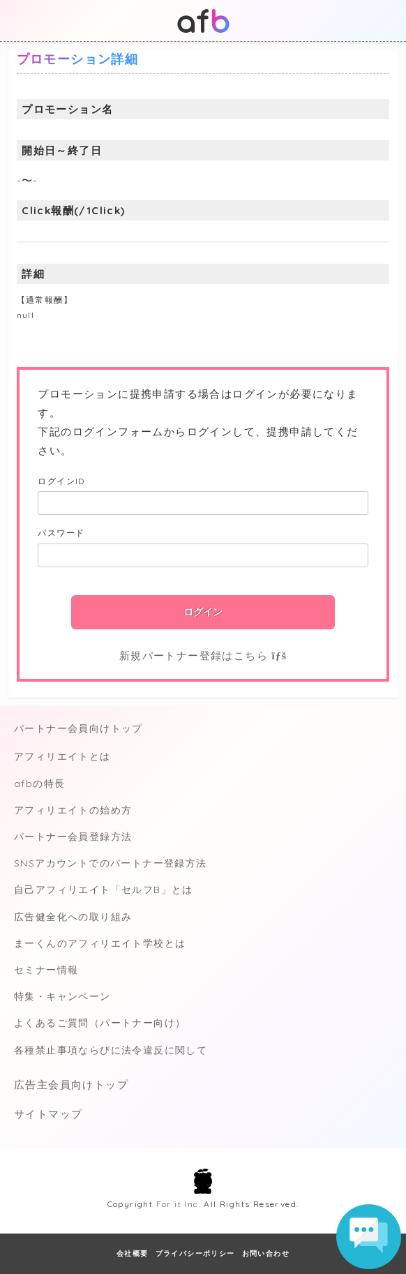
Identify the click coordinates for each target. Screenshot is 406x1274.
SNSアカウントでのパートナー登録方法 (110, 863)
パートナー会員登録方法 (73, 836)
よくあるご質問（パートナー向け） (100, 1023)
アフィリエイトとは (62, 756)
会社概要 (132, 1253)
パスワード (61, 532)
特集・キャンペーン (62, 996)
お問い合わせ (266, 1253)
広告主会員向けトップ (71, 1084)
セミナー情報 (46, 970)
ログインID (61, 481)
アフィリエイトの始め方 (73, 810)
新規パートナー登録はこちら (203, 655)
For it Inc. (178, 1204)
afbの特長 (39, 783)
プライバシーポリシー (195, 1253)
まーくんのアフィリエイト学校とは (100, 943)
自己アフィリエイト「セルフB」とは (103, 889)
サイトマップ (48, 1114)
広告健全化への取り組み (73, 916)
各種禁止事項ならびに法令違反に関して (110, 1050)
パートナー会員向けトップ (78, 728)
